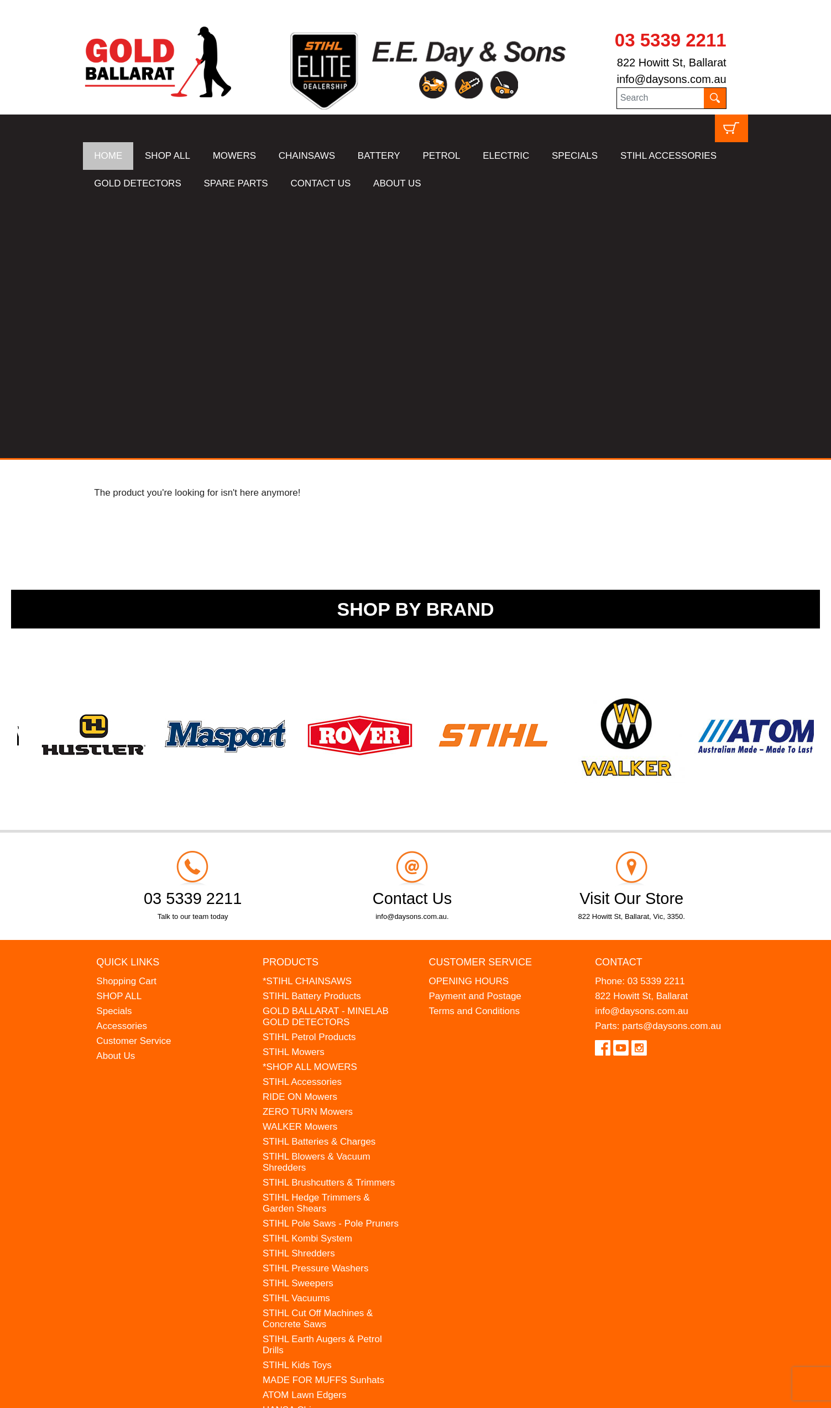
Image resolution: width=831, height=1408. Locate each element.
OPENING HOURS (469, 720)
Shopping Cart (126, 720)
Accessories (121, 765)
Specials (114, 750)
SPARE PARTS (235, 183)
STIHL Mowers (294, 791)
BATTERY (379, 155)
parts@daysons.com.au (671, 765)
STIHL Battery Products (312, 735)
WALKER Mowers (300, 866)
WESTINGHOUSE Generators (326, 1164)
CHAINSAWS (307, 155)
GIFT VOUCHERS (301, 1194)
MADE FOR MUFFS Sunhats (323, 1119)
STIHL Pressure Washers (315, 1007)
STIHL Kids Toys (297, 1104)
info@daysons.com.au (671, 79)
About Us (115, 795)
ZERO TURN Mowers (308, 851)
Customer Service (133, 780)
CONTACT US (320, 183)
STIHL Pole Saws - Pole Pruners (331, 963)
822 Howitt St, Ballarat (672, 62)
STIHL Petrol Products (309, 776)
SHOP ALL (167, 155)
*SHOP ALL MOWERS (310, 806)
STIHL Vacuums (296, 1037)
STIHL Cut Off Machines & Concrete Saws (318, 1058)
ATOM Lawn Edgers (305, 1134)
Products (290, 701)
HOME (108, 155)
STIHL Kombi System (307, 978)
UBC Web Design (169, 1392)
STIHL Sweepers (298, 1022)
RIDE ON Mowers (300, 836)
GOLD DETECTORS (137, 183)
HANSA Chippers (299, 1149)
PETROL (441, 155)
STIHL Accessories (302, 821)
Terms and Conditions (474, 750)
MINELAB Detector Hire (312, 1179)
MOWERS (234, 155)
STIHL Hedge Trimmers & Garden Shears (316, 942)
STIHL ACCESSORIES (668, 155)
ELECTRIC (506, 155)
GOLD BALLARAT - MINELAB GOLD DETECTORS (326, 756)
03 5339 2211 (671, 40)
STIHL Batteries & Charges (319, 881)
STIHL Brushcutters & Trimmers (329, 922)
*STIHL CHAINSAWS (307, 720)
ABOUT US (397, 183)
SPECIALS (575, 155)
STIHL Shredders (299, 993)
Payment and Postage (475, 735)
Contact (618, 701)
